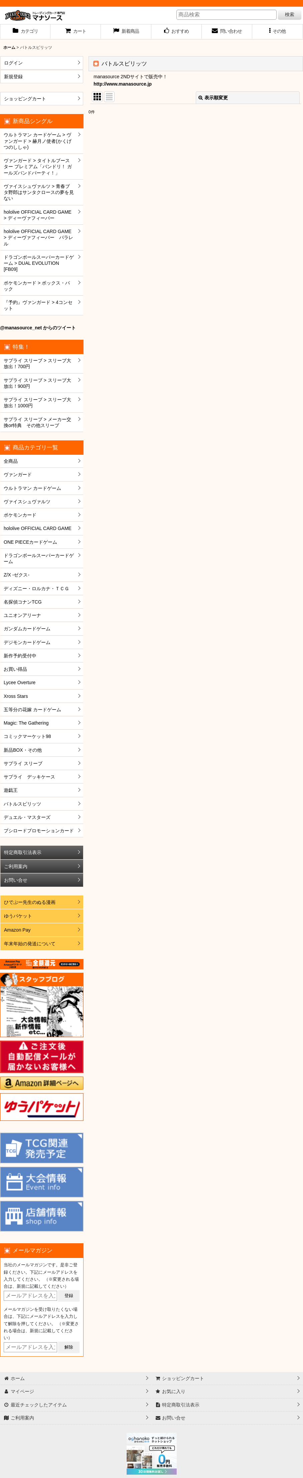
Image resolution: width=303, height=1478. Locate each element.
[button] (277, 31)
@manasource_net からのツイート (38, 327)
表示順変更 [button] (213, 97)
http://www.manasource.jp (123, 84)
